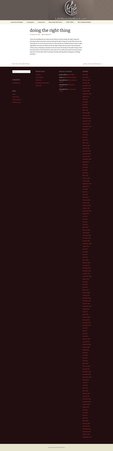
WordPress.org (16, 102)
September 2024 (87, 126)
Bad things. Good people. (42, 83)
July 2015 (85, 382)
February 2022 (86, 200)
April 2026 (85, 74)
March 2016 (85, 363)
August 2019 (86, 279)
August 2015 (86, 380)
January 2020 (86, 265)
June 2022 (85, 189)
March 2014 (85, 420)
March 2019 (85, 290)
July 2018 (85, 311)
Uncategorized (47, 34)
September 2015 (87, 377)
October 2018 (86, 303)
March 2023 (85, 175)
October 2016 (86, 347)
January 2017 (86, 341)
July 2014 (85, 410)
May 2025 (85, 104)
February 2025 (86, 113)
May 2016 (85, 358)
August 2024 (86, 129)
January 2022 (86, 202)
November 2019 (87, 271)
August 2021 (86, 213)
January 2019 (86, 295)
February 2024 (86, 145)
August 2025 (86, 96)
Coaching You (30, 22)
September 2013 (87, 437)
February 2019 (86, 292)
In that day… (39, 80)
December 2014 (87, 399)
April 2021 (85, 224)
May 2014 (85, 415)
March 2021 (85, 227)
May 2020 (85, 254)
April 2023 (85, 173)
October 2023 (86, 156)
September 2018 (87, 306)
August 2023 (86, 162)
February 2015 (86, 393)
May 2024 (85, 137)
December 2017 (87, 322)
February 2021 (86, 230)
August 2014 (86, 407)
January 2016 (86, 369)
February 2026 (86, 80)
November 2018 (87, 301)
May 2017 (85, 331)
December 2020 (87, 235)
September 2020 (87, 243)
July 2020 (85, 249)
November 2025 (87, 88)
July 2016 (85, 352)
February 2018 (86, 317)
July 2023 (85, 164)
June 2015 (85, 385)
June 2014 (85, 412)
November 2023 (87, 153)
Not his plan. (39, 85)
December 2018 (87, 298)
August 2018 (86, 309)
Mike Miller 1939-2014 (70, 77)
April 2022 (85, 194)
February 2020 (86, 262)
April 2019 (85, 287)
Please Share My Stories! (55, 22)
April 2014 (85, 418)
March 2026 (85, 77)
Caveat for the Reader (17, 22)
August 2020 (86, 246)
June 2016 (85, 355)
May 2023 (85, 170)
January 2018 (86, 320)
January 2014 (86, 426)
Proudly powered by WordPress (56, 447)
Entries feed (15, 97)
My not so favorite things (20, 63)
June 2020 (85, 252)
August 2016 (86, 350)
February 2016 (86, 366)
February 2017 (86, 339)
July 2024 (85, 132)
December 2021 (87, 205)
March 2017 (85, 336)
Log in (13, 94)
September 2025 (87, 93)
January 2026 (86, 83)
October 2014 (86, 404)
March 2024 (85, 143)
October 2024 (86, 123)
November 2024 (87, 121)
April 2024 (85, 140)
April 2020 (85, 257)
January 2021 (86, 232)
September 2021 (87, 211)
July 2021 (85, 216)
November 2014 (87, 401)
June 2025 (85, 102)
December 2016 (87, 344)
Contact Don (41, 22)
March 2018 (85, 314)
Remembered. (39, 77)
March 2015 (85, 390)
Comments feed (16, 99)
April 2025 (85, 107)
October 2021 (86, 208)
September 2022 (87, 183)
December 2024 (87, 118)
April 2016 (85, 361)
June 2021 (85, 219)
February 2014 (86, 423)
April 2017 (85, 333)
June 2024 (85, 134)
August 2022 (86, 186)
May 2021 (85, 222)
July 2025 (85, 99)
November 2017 (87, 325)
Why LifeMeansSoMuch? (84, 22)
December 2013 (87, 429)
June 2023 (85, 167)
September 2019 (87, 276)
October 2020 (86, 241)
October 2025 (86, 91)
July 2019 (85, 282)
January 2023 (86, 181)
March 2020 (85, 260)
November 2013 (87, 431)
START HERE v (70, 22)
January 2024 (86, 148)
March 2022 (85, 197)
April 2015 (85, 388)
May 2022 (85, 192)
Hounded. (38, 74)
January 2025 (86, 115)
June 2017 (85, 328)
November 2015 (87, 374)
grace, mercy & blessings (92, 63)
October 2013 (86, 434)
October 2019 (86, 273)
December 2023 (87, 151)
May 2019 (85, 284)
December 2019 (87, 268)
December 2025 (87, 85)
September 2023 (87, 159)
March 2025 (85, 110)
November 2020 (87, 238)
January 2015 (86, 396)
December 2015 (87, 371)
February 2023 (86, 178)
